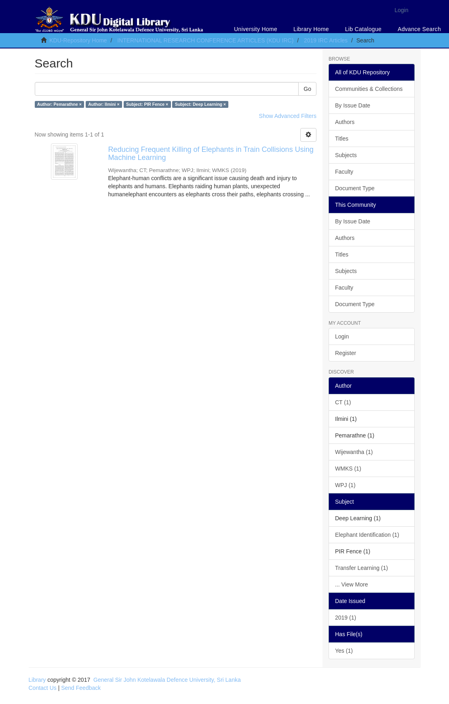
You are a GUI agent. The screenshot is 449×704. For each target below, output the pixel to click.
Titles (341, 138)
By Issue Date (352, 105)
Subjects (346, 155)
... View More (351, 584)
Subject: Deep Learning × (200, 104)
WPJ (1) (345, 485)
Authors (344, 122)
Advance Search (419, 29)
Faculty (344, 171)
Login (342, 336)
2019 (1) (345, 617)
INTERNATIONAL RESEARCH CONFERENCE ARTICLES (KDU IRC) (205, 40)
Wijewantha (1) (354, 452)
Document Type (355, 188)
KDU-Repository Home (78, 40)
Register (345, 353)
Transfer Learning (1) (361, 568)
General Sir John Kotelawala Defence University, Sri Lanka (167, 680)
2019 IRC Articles (326, 40)
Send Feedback (81, 688)
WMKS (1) (348, 468)
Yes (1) (344, 650)
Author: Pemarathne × (59, 104)
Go (307, 89)
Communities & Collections (369, 89)
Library (37, 680)
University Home (255, 29)
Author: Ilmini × (103, 104)
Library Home (311, 29)
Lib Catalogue (363, 29)
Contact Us (43, 688)
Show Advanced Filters (287, 116)
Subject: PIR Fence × (147, 104)
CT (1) (343, 402)
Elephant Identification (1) (367, 535)
